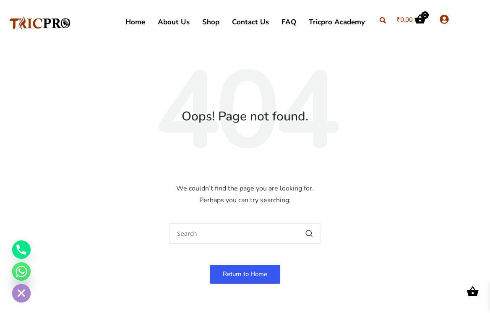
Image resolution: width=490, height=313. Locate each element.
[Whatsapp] (21, 271)
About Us (174, 22)
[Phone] (21, 249)
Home (135, 22)
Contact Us (250, 22)
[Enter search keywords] (245, 233)
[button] (309, 233)
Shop (210, 22)
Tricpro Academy (337, 22)
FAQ (288, 22)
